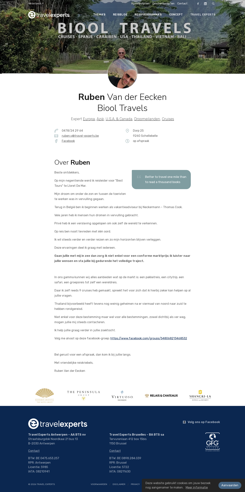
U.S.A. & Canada (119, 119)
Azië (100, 119)
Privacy (135, 484)
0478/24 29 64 (72, 130)
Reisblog (120, 14)
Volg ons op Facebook (201, 422)
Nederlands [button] (34, 3)
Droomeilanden (147, 119)
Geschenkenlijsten (163, 3)
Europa (89, 119)
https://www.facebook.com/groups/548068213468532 (148, 338)
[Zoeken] (213, 3)
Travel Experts (203, 14)
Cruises (168, 119)
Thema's (99, 14)
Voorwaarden (99, 484)
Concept (176, 14)
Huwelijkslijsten (140, 3)
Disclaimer (119, 484)
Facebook (196, 3)
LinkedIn (204, 3)
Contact (182, 3)
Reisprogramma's (148, 14)
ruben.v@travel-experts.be (80, 136)
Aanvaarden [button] (229, 485)
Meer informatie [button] (197, 487)
